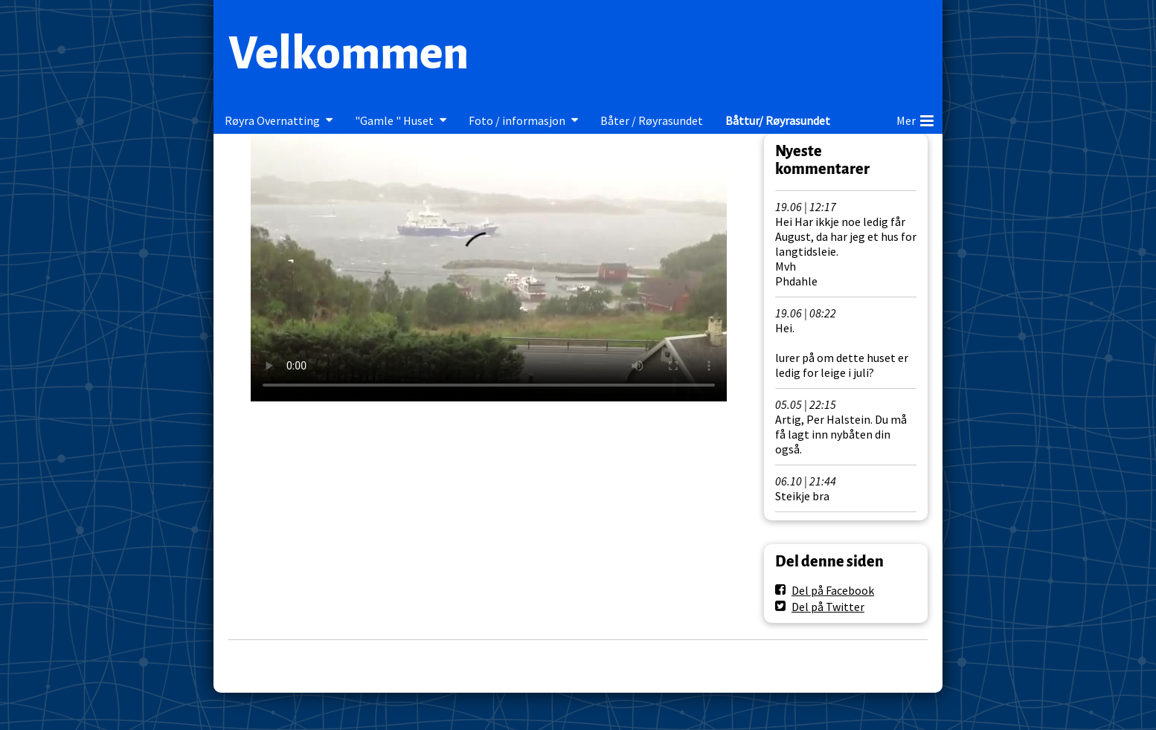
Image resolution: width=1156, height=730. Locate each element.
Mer (915, 118)
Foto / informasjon (517, 120)
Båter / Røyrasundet (651, 120)
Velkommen (348, 53)
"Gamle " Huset (394, 120)
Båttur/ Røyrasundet (777, 120)
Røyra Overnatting (272, 120)
